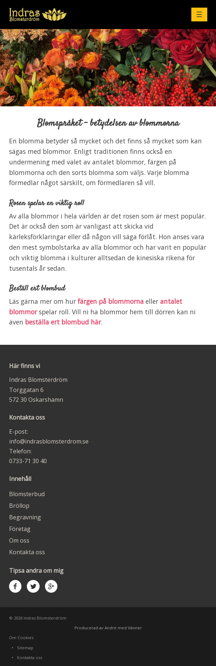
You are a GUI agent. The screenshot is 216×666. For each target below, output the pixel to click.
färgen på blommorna (111, 301)
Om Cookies (21, 637)
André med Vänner (123, 627)
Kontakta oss (27, 552)
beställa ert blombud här (63, 322)
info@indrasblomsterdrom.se (49, 441)
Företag (19, 529)
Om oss (19, 540)
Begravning (25, 517)
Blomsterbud (27, 494)
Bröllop (19, 506)
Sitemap (25, 647)
